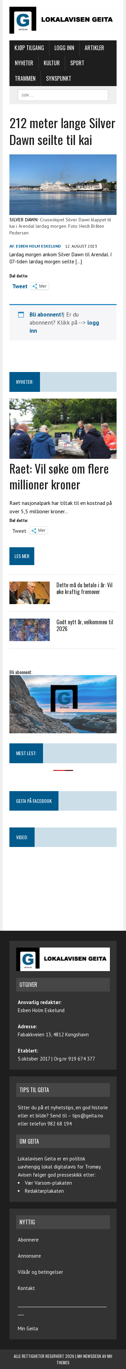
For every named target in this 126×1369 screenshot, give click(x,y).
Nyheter (24, 63)
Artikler (94, 48)
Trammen (25, 78)
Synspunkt (58, 78)
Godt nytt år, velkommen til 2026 (84, 625)
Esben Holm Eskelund (38, 246)
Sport (77, 63)
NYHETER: (24, 381)
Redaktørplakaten (44, 1191)
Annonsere (29, 1256)
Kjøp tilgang (29, 48)
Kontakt (26, 1288)
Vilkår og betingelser (40, 1272)
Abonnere (28, 1239)
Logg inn (64, 48)
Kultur (52, 63)
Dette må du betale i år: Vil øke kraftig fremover (84, 588)
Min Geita (28, 1328)
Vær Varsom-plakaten (48, 1183)
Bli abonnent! (46, 314)
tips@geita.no (87, 1115)
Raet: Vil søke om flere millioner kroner (59, 476)
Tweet (20, 286)
